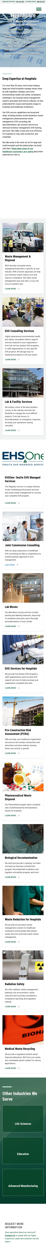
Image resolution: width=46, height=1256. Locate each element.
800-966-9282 (20, 1)
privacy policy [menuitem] (23, 1248)
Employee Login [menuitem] (23, 1242)
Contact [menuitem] (23, 1245)
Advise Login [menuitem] (23, 1239)
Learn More (10, 489)
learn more (10, 275)
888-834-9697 (40, 1)
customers (18, 151)
